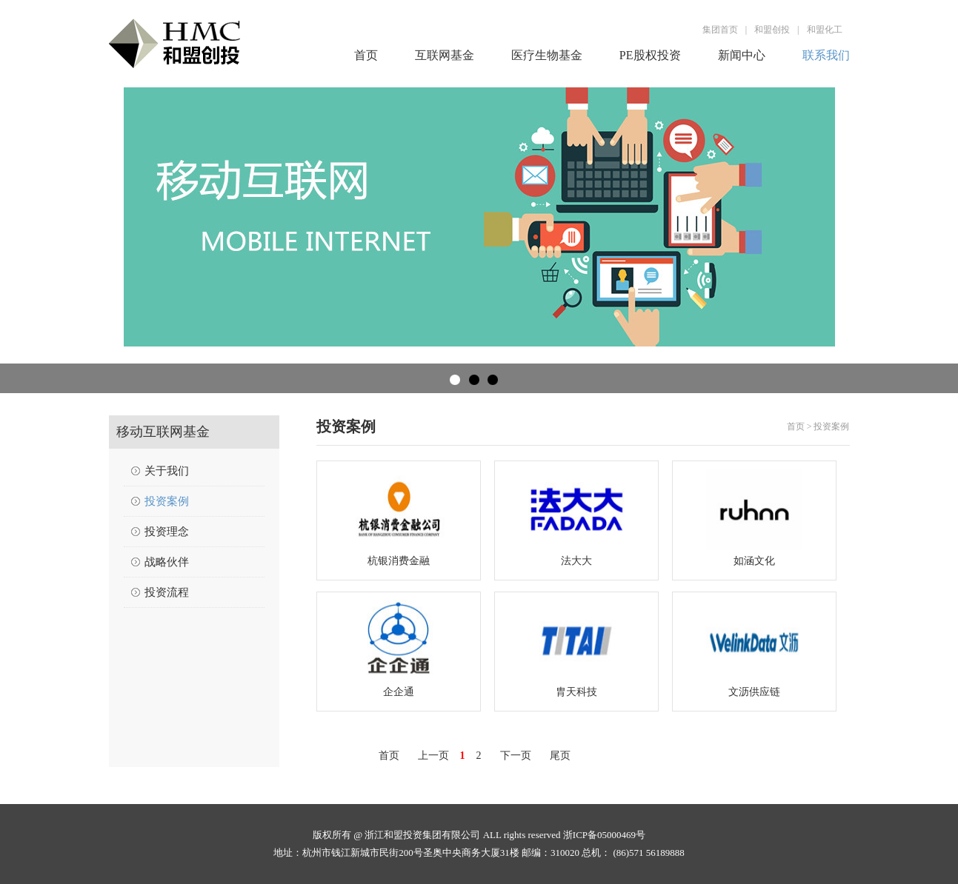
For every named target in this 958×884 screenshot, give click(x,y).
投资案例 (166, 501)
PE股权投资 (650, 55)
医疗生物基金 (546, 55)
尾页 (560, 755)
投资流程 (166, 592)
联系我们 (826, 55)
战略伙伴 (166, 562)
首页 (366, 55)
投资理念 (166, 532)
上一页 (433, 755)
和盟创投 (772, 29)
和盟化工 (824, 29)
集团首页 (720, 29)
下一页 (515, 755)
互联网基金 (444, 55)
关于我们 (166, 471)
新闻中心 (741, 55)
